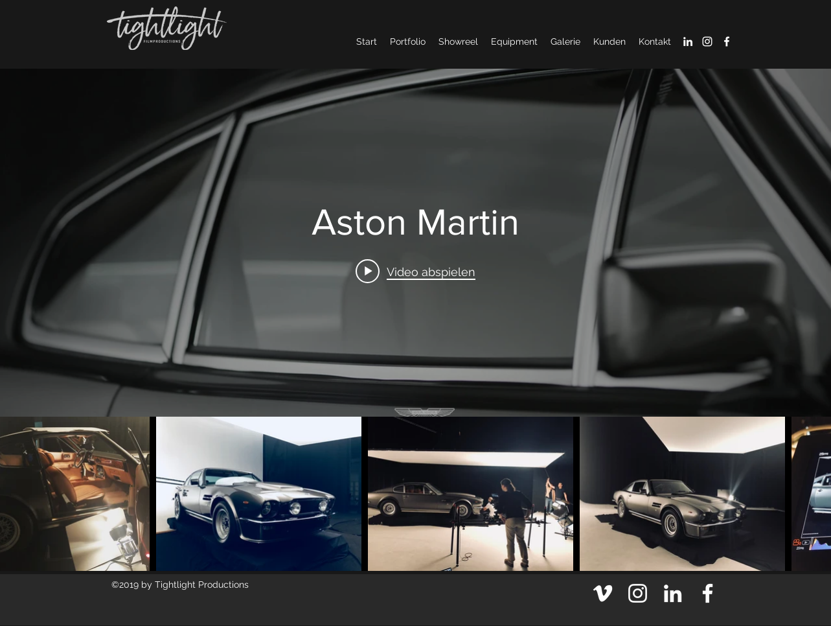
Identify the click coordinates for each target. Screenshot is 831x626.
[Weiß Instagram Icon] (707, 41)
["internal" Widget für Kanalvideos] (415, 243)
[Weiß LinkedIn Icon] (687, 41)
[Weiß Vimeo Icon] (602, 593)
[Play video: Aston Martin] (415, 271)
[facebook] (726, 41)
